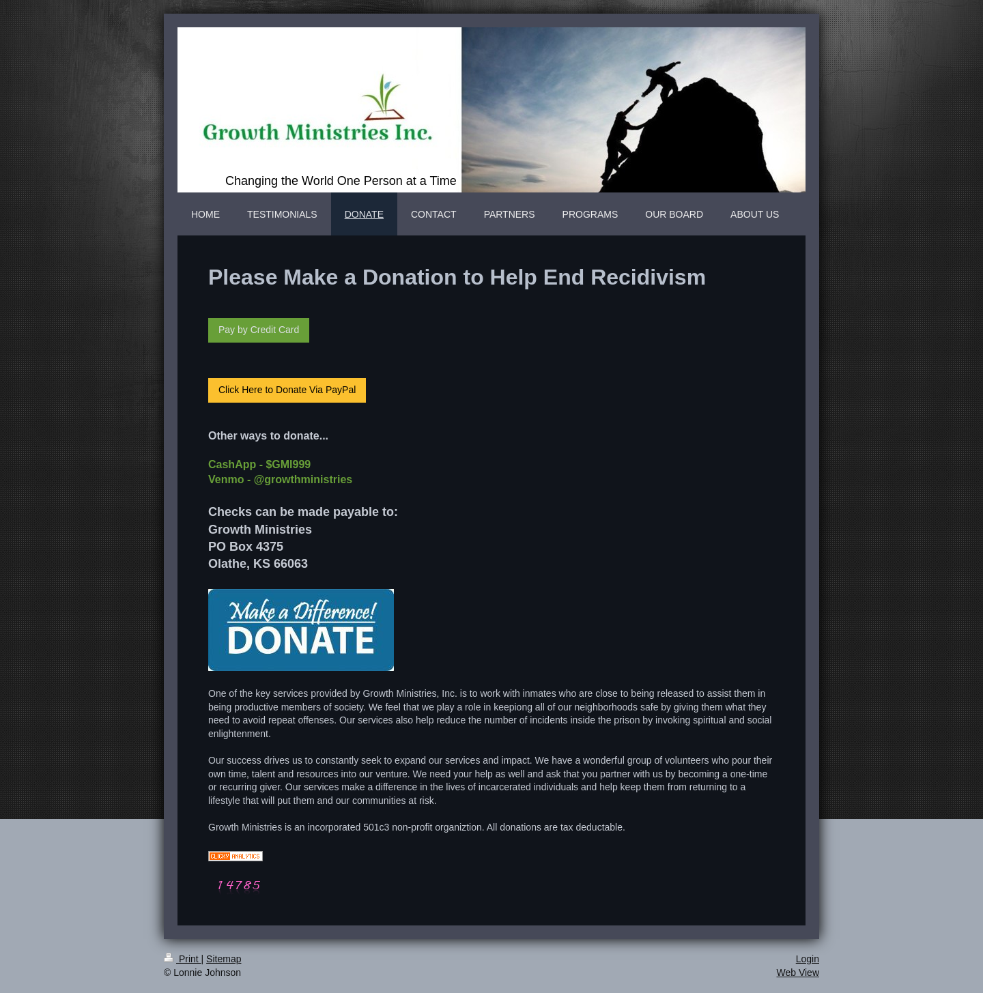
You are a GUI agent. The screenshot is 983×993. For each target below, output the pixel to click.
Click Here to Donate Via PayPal (287, 389)
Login (807, 958)
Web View (797, 972)
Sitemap (223, 958)
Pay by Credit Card (258, 329)
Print (182, 958)
